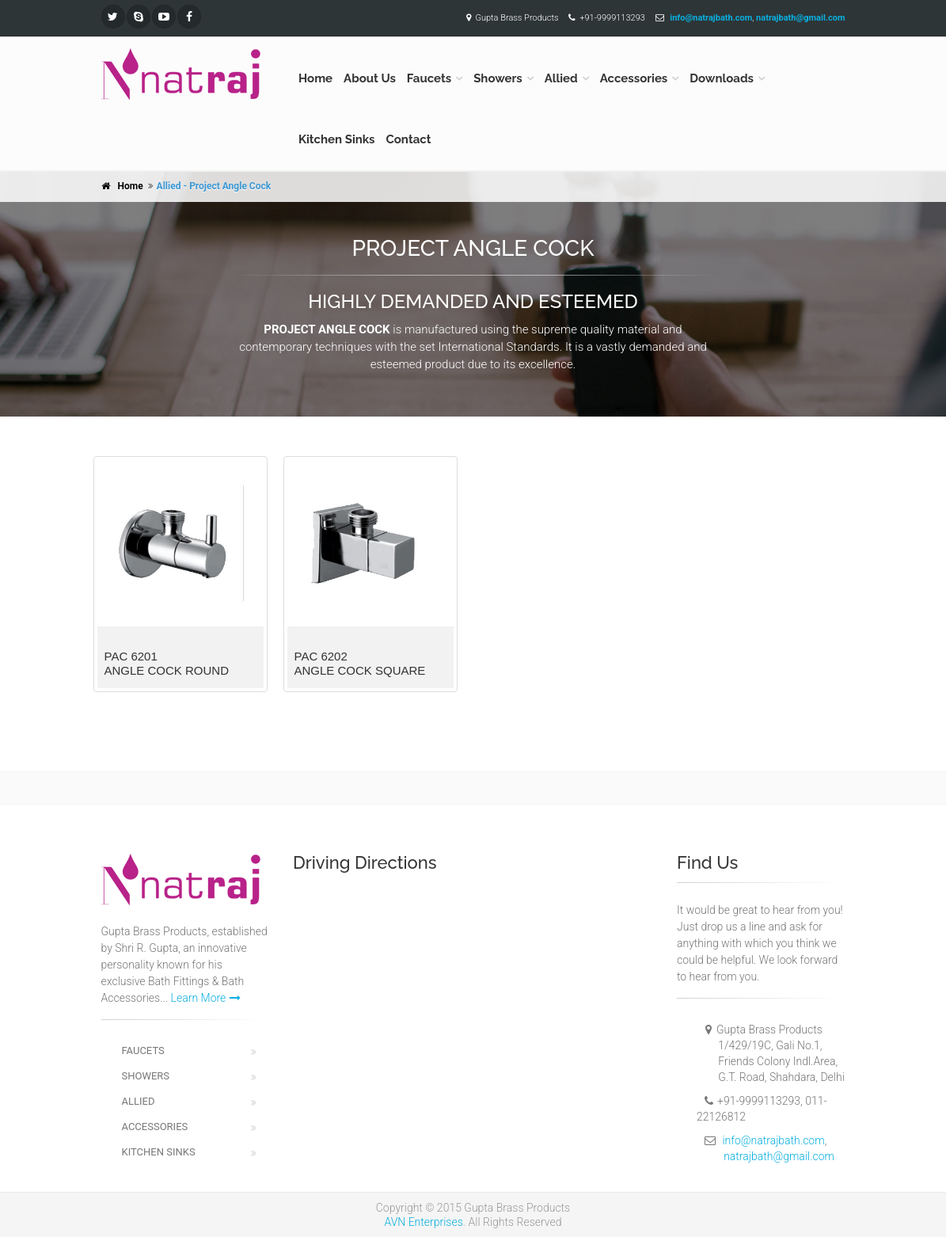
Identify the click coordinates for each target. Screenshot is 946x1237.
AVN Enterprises (424, 1222)
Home (315, 78)
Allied (561, 78)
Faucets (429, 78)
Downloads (722, 78)
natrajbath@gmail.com (779, 1156)
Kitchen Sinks (336, 139)
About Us (370, 78)
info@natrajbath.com (773, 1140)
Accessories (634, 78)
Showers (497, 78)
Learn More (206, 998)
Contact (408, 139)
